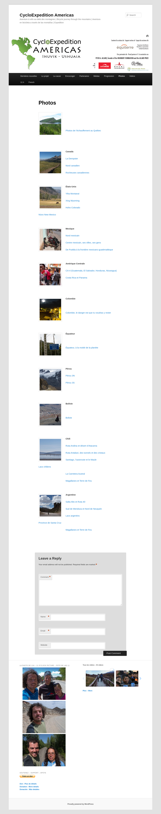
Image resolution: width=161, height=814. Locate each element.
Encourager (70, 76)
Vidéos (132, 76)
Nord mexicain (72, 235)
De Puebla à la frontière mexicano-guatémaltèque (89, 249)
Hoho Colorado (73, 207)
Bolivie (69, 417)
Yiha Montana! (72, 193)
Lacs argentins (73, 515)
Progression (109, 76)
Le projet (45, 76)
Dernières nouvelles (28, 76)
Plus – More (87, 691)
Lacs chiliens (45, 466)
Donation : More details (29, 787)
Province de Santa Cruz (50, 523)
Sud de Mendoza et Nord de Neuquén (84, 509)
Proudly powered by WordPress (80, 804)
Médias (97, 76)
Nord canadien (73, 165)
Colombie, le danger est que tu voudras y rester (88, 312)
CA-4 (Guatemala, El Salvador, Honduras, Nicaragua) (91, 270)
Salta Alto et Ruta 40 (75, 502)
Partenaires (84, 76)
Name (45, 617)
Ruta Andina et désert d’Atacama (81, 445)
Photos (122, 76)
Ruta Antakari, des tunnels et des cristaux (85, 453)
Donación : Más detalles (29, 789)
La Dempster (72, 158)
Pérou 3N (70, 375)
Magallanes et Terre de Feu (79, 481)
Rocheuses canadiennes (77, 172)
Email (45, 631)
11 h (22, 82)
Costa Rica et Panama (76, 277)
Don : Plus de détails (28, 784)
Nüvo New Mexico (47, 214)
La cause (57, 76)
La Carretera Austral (75, 474)
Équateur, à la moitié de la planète (82, 347)
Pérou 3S (70, 382)
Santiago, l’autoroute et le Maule (81, 459)
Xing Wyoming (72, 200)
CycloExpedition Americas (47, 15)
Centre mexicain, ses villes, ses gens (83, 242)
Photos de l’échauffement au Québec (83, 130)
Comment (46, 577)
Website (44, 645)
